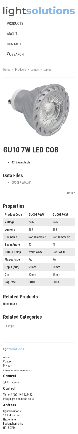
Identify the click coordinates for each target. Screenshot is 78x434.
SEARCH (15, 54)
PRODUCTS (15, 23)
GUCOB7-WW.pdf (21, 182)
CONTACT (14, 44)
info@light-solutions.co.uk (18, 399)
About (6, 357)
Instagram (11, 382)
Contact (7, 361)
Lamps (10, 326)
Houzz (71, 193)
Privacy (7, 365)
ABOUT (12, 34)
